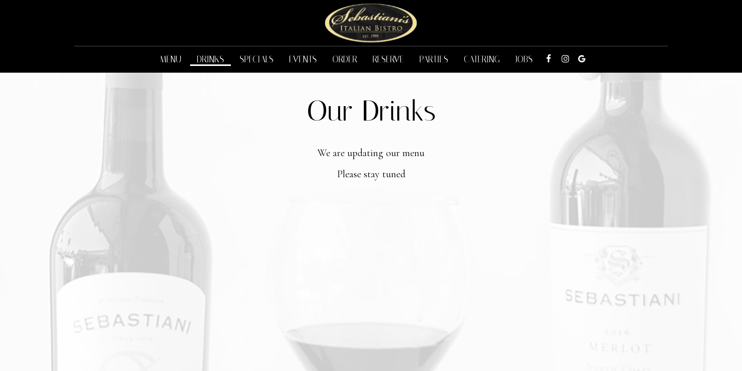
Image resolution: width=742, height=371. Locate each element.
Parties (433, 59)
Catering (482, 59)
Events (303, 59)
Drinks (210, 59)
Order (344, 59)
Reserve (388, 59)
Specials (257, 59)
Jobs (524, 59)
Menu (170, 59)
